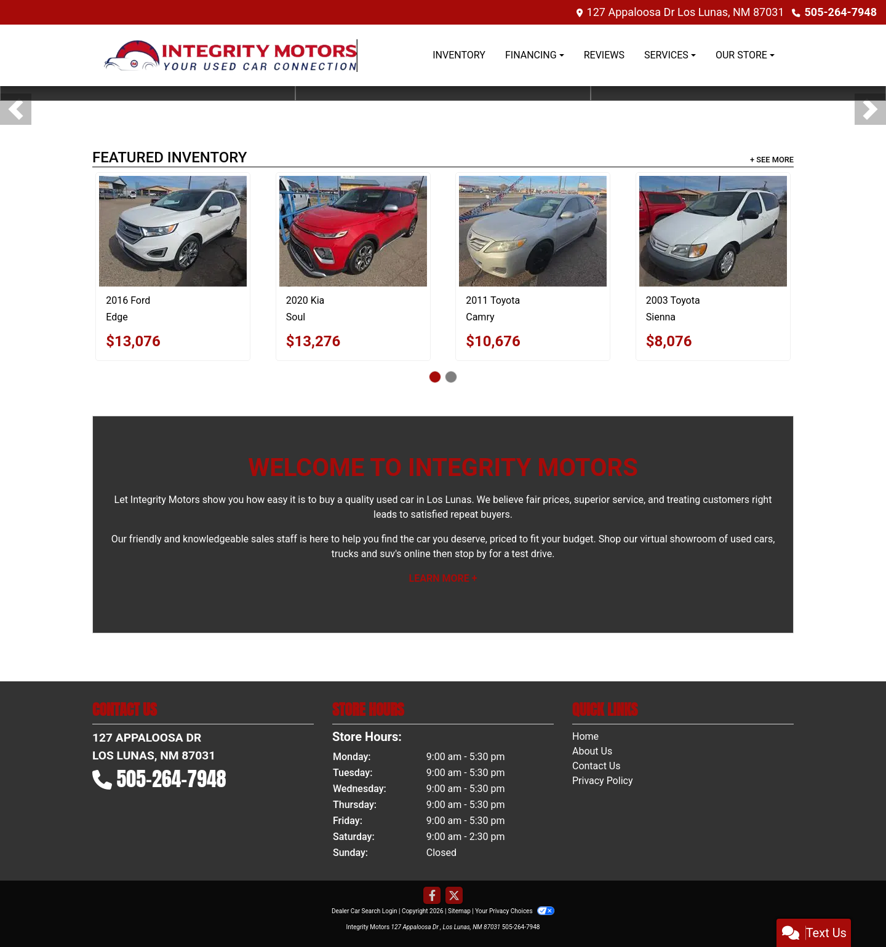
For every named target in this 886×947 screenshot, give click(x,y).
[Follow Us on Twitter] (454, 896)
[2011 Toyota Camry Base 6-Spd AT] (533, 231)
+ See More (772, 159)
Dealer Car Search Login (364, 911)
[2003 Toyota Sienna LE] (713, 231)
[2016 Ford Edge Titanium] (173, 231)
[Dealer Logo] (231, 55)
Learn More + (443, 578)
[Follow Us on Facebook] (432, 896)
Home (585, 736)
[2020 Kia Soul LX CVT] (353, 231)
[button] (15, 109)
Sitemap (459, 911)
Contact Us (596, 766)
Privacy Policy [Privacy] (602, 781)
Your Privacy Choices (514, 911)
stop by (471, 554)
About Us (592, 751)
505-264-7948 (841, 12)
